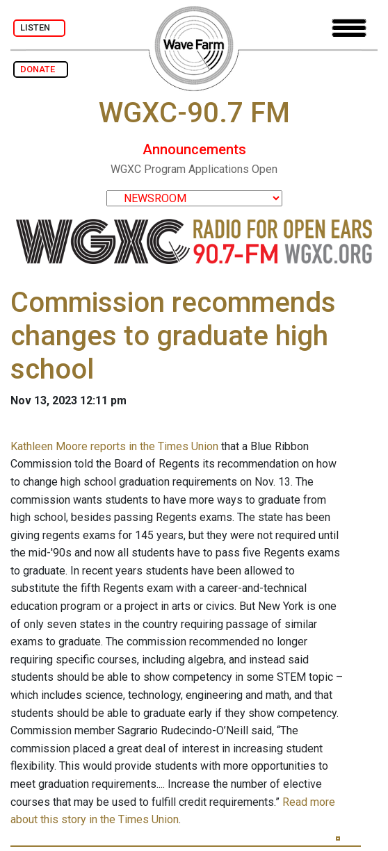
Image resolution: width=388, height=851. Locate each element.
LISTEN (39, 27)
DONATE (40, 69)
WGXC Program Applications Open (194, 169)
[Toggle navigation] (349, 28)
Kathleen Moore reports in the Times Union (114, 446)
